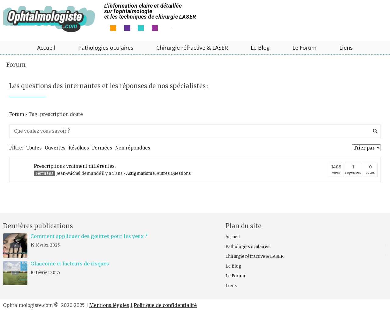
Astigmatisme (140, 173)
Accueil (46, 47)
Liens (346, 47)
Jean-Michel (68, 173)
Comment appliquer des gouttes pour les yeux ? (88, 236)
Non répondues (132, 148)
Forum (16, 64)
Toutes (34, 148)
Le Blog (260, 47)
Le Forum (304, 47)
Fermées (102, 148)
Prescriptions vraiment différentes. (75, 166)
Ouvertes (55, 148)
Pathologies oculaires (105, 47)
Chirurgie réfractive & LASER (192, 47)
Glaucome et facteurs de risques (69, 264)
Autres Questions (174, 173)
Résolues (79, 148)
